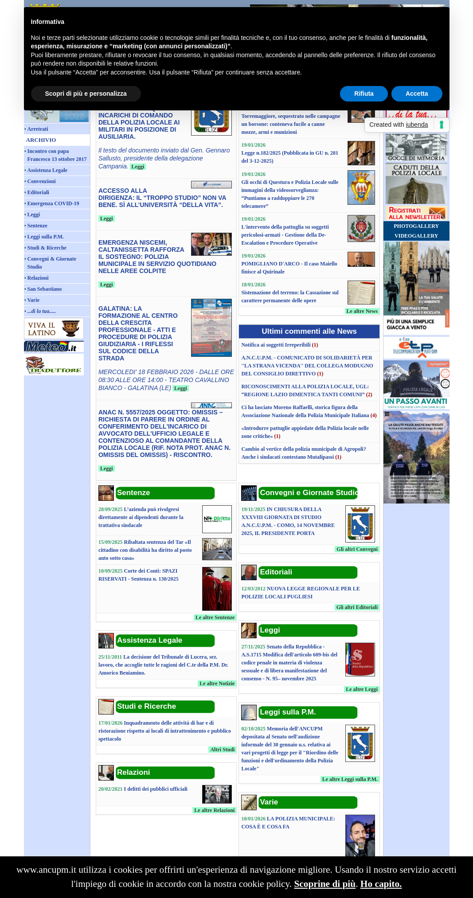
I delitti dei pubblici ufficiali (156, 789)
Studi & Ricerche (46, 248)
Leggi (33, 214)
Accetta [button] (417, 93)
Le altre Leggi (362, 689)
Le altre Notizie (217, 683)
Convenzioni (41, 181)
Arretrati (37, 129)
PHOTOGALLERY (416, 226)
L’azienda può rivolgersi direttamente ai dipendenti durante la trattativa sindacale (141, 517)
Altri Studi (222, 749)
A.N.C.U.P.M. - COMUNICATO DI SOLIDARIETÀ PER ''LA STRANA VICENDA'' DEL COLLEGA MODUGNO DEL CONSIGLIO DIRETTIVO (307, 366)
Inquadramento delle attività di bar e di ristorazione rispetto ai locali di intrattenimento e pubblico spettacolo (164, 731)
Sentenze (37, 226)
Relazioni (38, 278)
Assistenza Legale (47, 170)
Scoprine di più (325, 883)
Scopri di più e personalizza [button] (86, 93)
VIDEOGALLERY (416, 236)
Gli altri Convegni (357, 549)
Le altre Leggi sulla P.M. (350, 779)
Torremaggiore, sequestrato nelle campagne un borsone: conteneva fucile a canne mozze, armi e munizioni (290, 124)
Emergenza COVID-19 (53, 203)
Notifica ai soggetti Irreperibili (275, 345)
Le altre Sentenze (215, 617)
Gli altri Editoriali (357, 607)
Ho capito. (381, 883)
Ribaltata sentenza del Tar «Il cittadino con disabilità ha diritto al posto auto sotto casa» (145, 550)
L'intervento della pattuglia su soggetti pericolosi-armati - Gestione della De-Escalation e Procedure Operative (284, 235)
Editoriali (38, 192)
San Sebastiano (44, 289)
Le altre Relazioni (214, 810)
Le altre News (362, 311)
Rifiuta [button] (364, 93)
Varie (33, 300)
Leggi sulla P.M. (45, 237)
